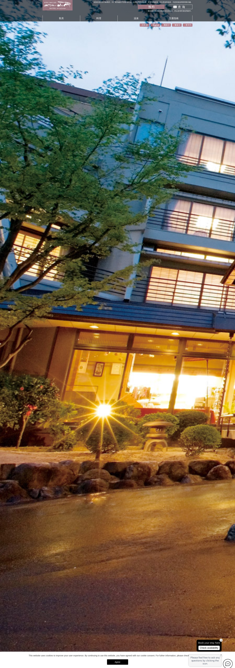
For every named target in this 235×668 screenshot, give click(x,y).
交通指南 (173, 18)
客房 (61, 18)
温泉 (136, 18)
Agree (117, 662)
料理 (98, 18)
